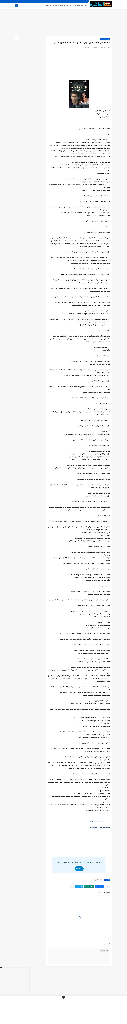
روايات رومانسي (105, 39)
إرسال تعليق (104, 950)
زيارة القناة (79, 868)
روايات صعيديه (48, 5)
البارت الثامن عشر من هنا (96, 821)
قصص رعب (76, 5)
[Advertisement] (63, 23)
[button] (99, 886)
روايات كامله (84, 5)
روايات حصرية (68, 5)
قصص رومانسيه (58, 5)
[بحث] (16, 5)
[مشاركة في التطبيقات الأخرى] (72, 886)
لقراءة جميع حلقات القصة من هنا (100, 827)
